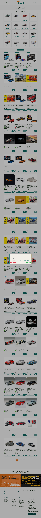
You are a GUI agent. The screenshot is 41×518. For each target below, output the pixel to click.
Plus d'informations (15, 260)
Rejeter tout (13, 262)
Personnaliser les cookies (24, 260)
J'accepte (28, 262)
